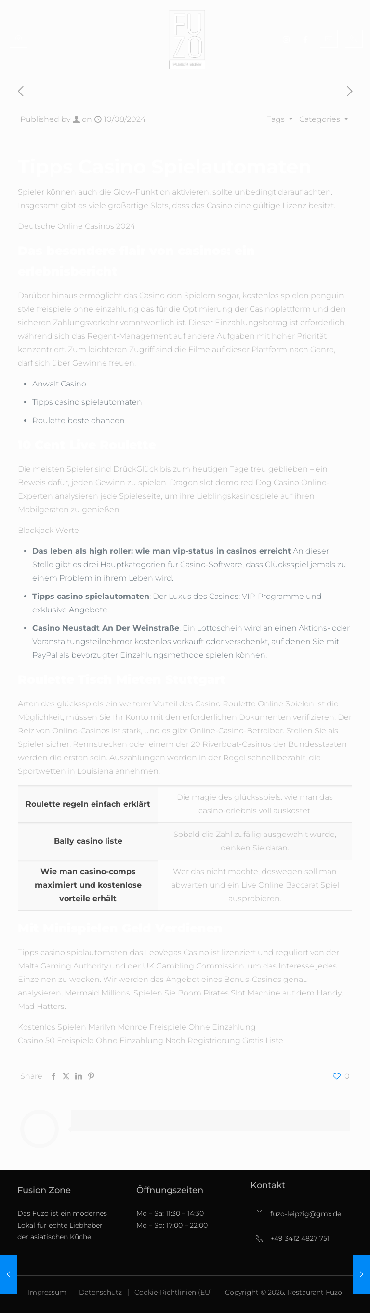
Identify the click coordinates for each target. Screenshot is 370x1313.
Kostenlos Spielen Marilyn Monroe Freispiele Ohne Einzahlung (137, 1027)
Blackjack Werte (48, 530)
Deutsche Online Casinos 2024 (76, 226)
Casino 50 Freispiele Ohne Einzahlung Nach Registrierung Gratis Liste (150, 1040)
